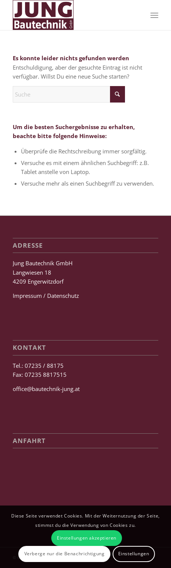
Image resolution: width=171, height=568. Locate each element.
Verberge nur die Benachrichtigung (64, 553)
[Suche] (69, 94)
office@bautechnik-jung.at (46, 389)
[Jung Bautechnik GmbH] (71, 15)
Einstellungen (133, 553)
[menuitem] (154, 15)
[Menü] (154, 15)
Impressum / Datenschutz (46, 295)
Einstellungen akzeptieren (86, 538)
